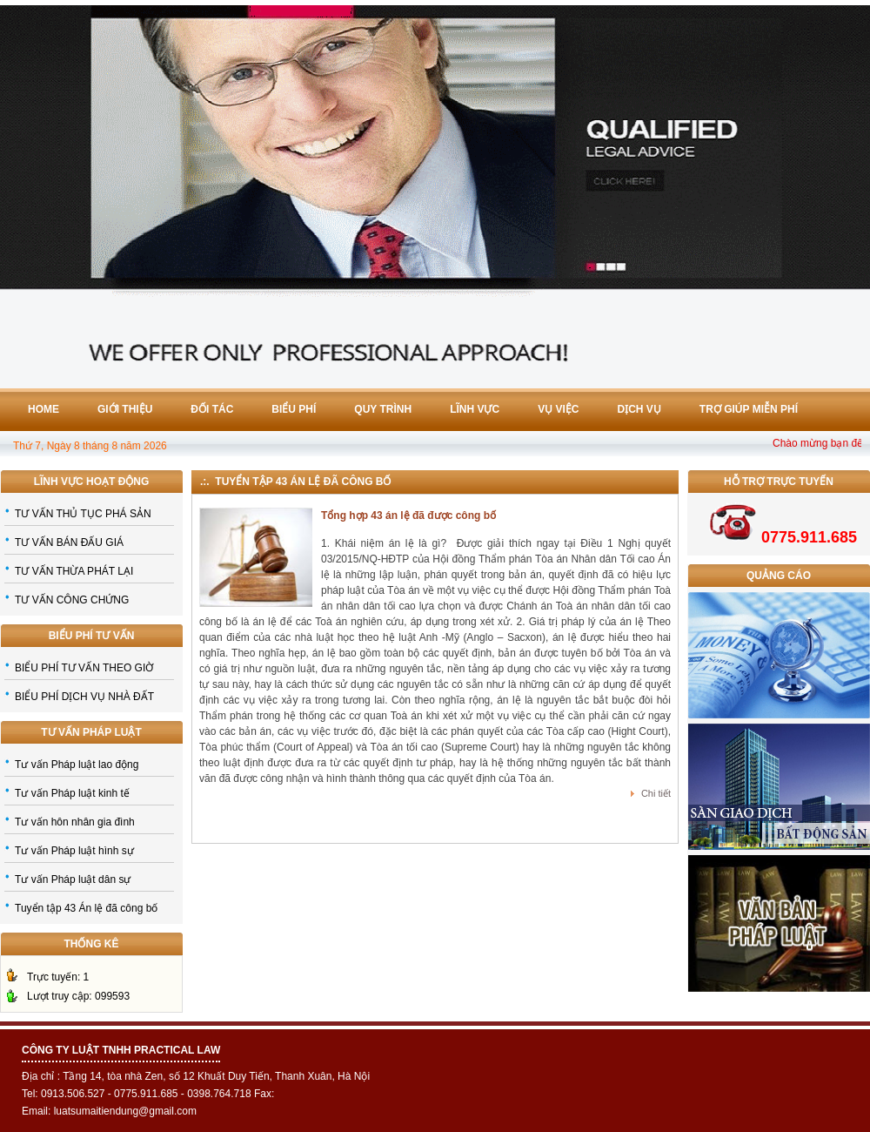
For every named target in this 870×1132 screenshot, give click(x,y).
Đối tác (212, 409)
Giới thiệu (124, 409)
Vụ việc (558, 409)
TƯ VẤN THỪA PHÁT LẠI (74, 571)
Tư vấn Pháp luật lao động (76, 764)
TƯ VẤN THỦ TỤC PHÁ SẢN (83, 514)
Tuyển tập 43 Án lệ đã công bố (86, 908)
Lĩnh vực (474, 409)
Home (43, 409)
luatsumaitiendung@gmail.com (125, 1111)
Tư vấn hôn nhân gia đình (75, 822)
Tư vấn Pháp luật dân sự (72, 879)
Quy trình (383, 409)
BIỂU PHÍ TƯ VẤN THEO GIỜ (84, 668)
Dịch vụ (639, 409)
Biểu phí (293, 409)
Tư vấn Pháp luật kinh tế (72, 793)
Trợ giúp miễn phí (748, 409)
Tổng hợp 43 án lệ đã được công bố (408, 515)
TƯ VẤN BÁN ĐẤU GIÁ (69, 542)
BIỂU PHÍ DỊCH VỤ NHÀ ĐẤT (84, 697)
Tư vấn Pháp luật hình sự (74, 851)
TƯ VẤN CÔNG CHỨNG (72, 600)
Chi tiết (656, 793)
